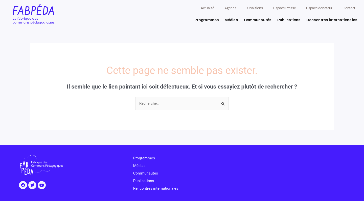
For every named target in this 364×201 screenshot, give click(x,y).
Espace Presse (284, 8)
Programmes (206, 20)
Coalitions (255, 8)
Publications (289, 20)
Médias (231, 20)
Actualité (207, 8)
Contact (349, 8)
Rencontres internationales (331, 20)
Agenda (230, 8)
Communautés (257, 20)
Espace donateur (319, 8)
